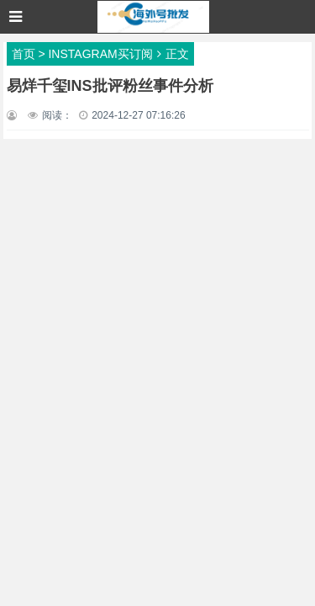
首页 (23, 54)
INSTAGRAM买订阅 (100, 54)
